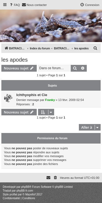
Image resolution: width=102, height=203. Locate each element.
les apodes (14, 60)
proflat (13, 194)
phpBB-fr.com (25, 190)
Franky (50, 99)
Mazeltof (30, 194)
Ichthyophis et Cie (31, 95)
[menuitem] (14, 5)
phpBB (25, 186)
